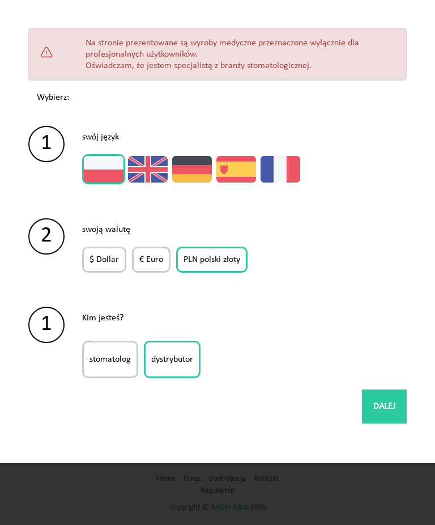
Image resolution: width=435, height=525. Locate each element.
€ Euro (151, 259)
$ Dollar (104, 259)
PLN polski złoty (212, 259)
